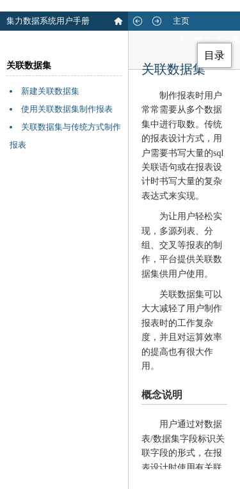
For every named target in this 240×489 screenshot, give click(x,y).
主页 (181, 21)
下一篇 (227, 40)
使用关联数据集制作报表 (67, 109)
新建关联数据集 (50, 91)
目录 (214, 55)
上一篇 (190, 40)
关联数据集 (28, 65)
